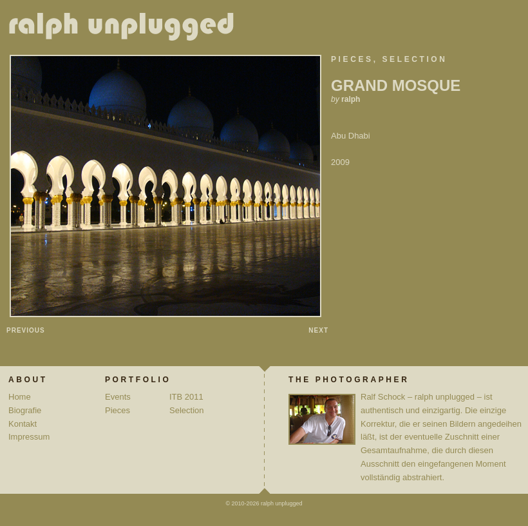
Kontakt (22, 424)
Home (19, 397)
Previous (25, 330)
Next (318, 330)
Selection (415, 59)
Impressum (29, 437)
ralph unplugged (126, 29)
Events (118, 397)
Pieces (352, 59)
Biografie (24, 410)
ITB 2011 (186, 397)
